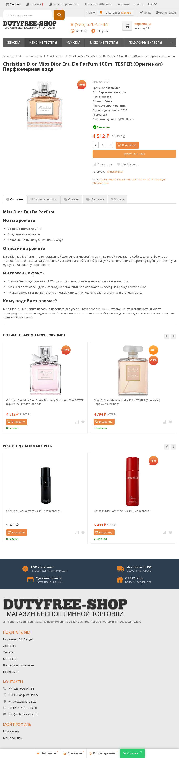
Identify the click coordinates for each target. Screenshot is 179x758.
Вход (145, 12)
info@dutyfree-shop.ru (23, 714)
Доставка (122, 4)
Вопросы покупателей (18, 665)
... (172, 42)
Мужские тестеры (104, 42)
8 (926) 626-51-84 (89, 24)
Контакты (10, 659)
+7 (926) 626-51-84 (21, 688)
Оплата (138, 4)
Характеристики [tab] (43, 199)
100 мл (142, 179)
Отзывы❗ (35, 4)
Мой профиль (12, 738)
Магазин (13, 4)
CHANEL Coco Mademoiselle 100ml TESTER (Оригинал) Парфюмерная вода (127, 402)
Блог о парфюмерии (64, 4)
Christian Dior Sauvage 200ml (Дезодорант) (33, 511)
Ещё (152, 4)
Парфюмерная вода (112, 179)
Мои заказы (11, 731)
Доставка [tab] (95, 199)
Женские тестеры (43, 42)
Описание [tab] (14, 199)
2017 (150, 179)
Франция (160, 179)
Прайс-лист (11, 672)
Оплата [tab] (117, 199)
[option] (45, 387)
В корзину (126, 145)
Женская (13, 42)
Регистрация (166, 12)
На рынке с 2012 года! (98, 4)
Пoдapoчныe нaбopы (145, 42)
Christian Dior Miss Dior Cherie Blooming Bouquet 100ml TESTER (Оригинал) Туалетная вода (45, 402)
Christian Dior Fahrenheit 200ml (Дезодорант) (122, 511)
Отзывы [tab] (71, 199)
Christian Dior (115, 171)
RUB (91, 12)
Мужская (73, 42)
